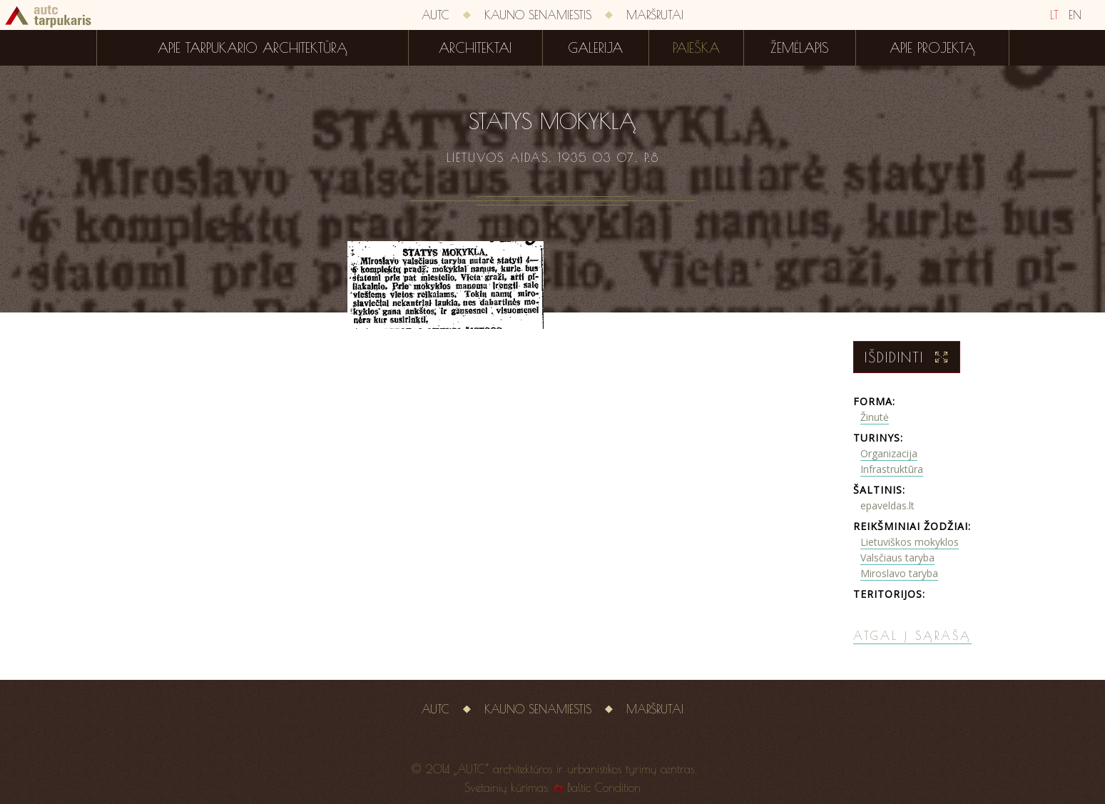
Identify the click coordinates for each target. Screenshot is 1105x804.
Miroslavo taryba (899, 573)
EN (1075, 15)
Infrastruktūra (891, 469)
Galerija (595, 48)
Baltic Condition (604, 787)
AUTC (435, 15)
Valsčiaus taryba (897, 557)
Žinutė (874, 417)
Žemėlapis (799, 48)
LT (1054, 15)
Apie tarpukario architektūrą (252, 48)
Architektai (475, 48)
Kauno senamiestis (537, 15)
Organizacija (888, 453)
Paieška (696, 48)
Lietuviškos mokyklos (909, 542)
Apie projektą (932, 48)
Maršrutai (654, 15)
